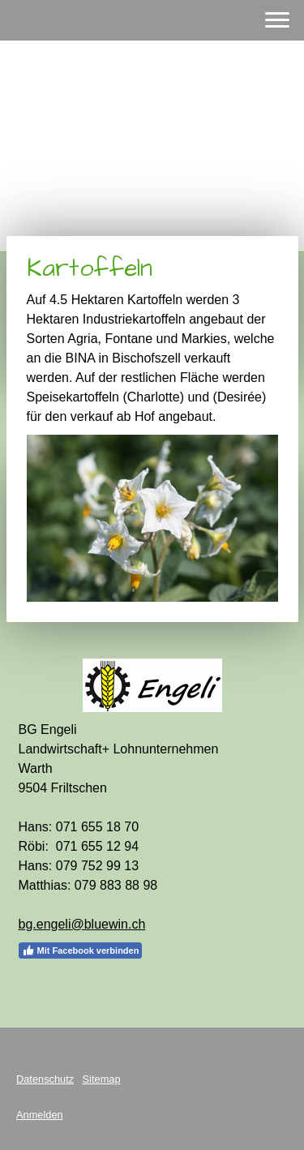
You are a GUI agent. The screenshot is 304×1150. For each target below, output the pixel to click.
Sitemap (102, 1079)
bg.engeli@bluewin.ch (82, 924)
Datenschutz (45, 1079)
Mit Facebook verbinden (80, 950)
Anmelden (39, 1115)
